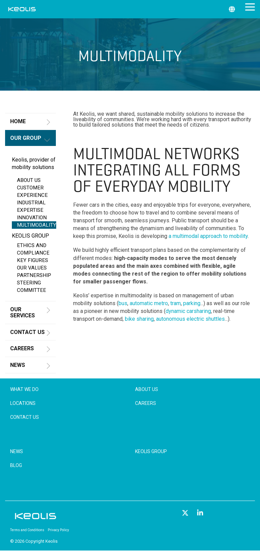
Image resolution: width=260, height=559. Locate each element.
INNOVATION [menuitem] (32, 218)
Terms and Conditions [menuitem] (27, 530)
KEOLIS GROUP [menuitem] (30, 235)
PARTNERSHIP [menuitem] (34, 275)
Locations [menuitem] (23, 403)
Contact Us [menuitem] (24, 417)
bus (122, 303)
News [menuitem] (16, 451)
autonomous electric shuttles (190, 319)
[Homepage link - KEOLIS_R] (35, 518)
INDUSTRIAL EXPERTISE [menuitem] (31, 206)
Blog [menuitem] (16, 465)
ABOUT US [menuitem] (29, 180)
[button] (250, 6)
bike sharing (139, 319)
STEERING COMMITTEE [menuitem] (31, 286)
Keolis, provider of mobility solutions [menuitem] (34, 163)
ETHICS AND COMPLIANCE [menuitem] (33, 249)
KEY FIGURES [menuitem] (32, 260)
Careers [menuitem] (145, 403)
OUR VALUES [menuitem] (32, 268)
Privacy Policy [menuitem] (58, 530)
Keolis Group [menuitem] (151, 451)
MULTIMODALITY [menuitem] (36, 225)
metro (161, 303)
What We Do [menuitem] (24, 389)
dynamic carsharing (188, 311)
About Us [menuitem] (146, 389)
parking (191, 303)
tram (175, 303)
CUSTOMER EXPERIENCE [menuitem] (32, 191)
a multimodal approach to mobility (208, 236)
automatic (142, 303)
